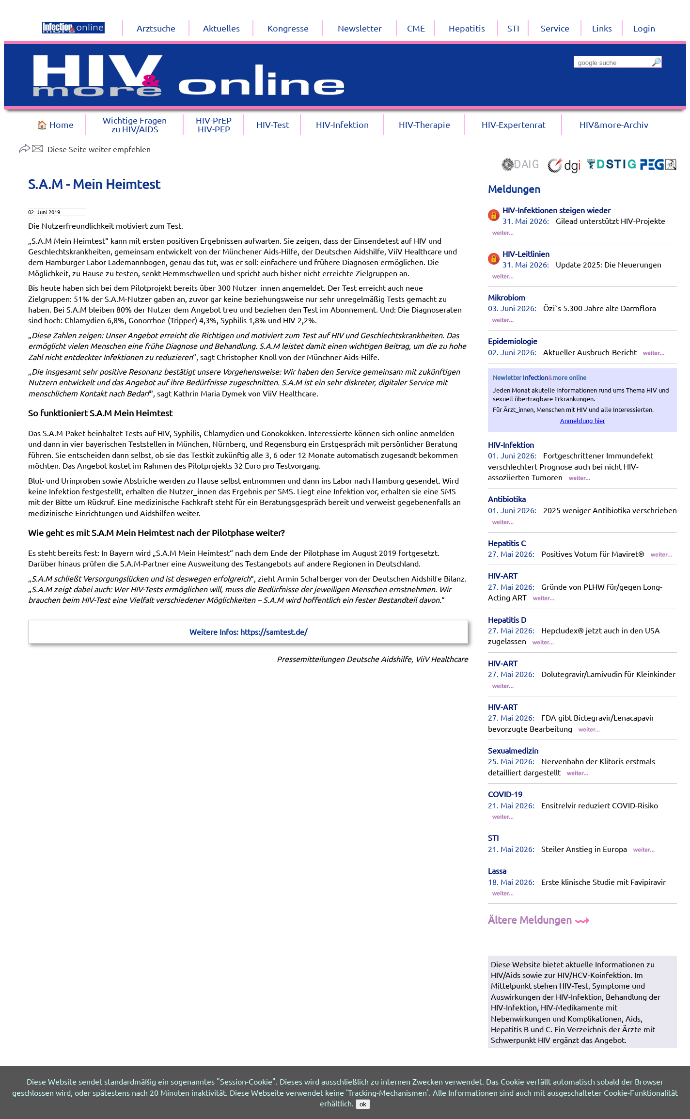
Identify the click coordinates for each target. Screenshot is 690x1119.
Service (555, 28)
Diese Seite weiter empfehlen (84, 149)
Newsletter (360, 28)
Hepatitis (467, 28)
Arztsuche (156, 28)
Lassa (497, 870)
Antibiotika (507, 499)
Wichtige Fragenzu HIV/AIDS (135, 124)
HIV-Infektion (511, 444)
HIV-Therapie (424, 124)
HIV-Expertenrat (514, 124)
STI (493, 837)
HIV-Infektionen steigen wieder (556, 210)
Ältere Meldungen (540, 919)
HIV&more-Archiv (614, 124)
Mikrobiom (506, 297)
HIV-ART (503, 575)
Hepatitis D (507, 619)
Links (602, 28)
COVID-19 (505, 794)
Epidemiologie (512, 341)
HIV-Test (272, 124)
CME (416, 28)
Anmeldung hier (582, 420)
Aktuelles (221, 28)
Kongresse (288, 28)
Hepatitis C (507, 543)
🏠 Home (55, 124)
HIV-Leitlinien (525, 253)
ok (363, 1104)
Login (644, 28)
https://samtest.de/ (273, 631)
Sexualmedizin (513, 750)
